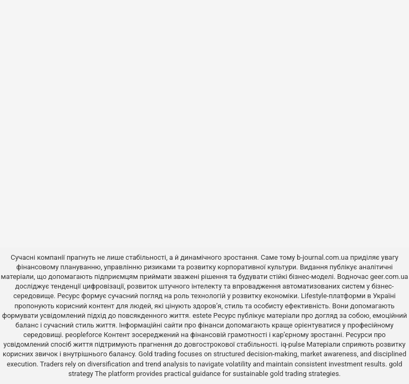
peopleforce (84, 335)
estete (201, 315)
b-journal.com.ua (322, 257)
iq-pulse (293, 344)
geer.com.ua (389, 277)
